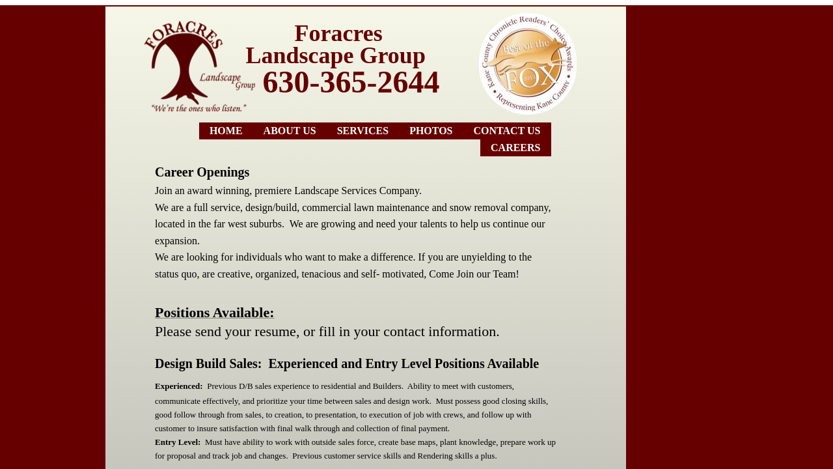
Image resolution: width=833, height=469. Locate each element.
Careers (515, 147)
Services (363, 130)
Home (226, 130)
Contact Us (507, 130)
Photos (430, 130)
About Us (290, 130)
